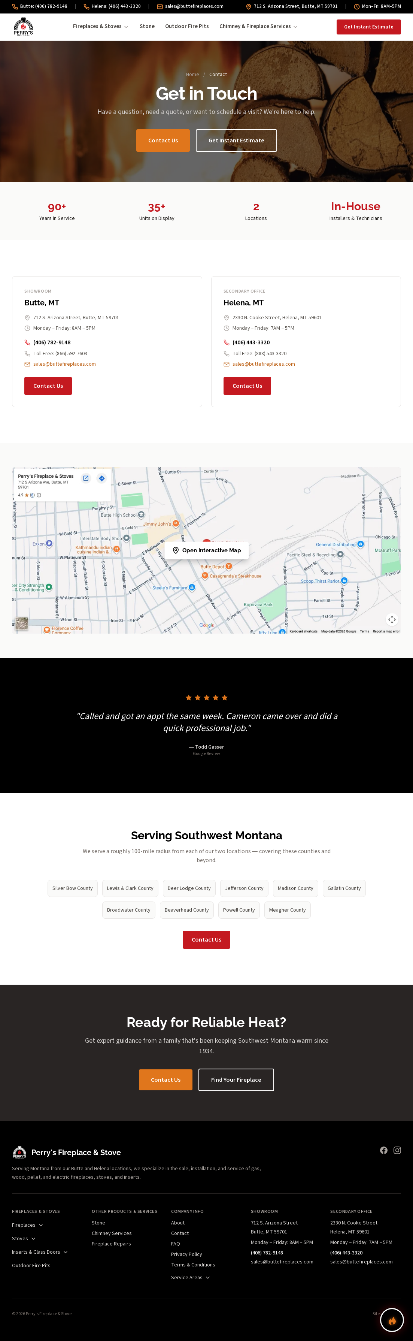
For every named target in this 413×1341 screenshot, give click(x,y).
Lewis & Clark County (130, 888)
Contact (180, 1233)
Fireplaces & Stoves (101, 26)
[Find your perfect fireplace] (392, 1320)
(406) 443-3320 (247, 342)
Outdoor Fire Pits (187, 26)
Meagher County (287, 910)
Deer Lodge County (189, 888)
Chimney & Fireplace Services (258, 26)
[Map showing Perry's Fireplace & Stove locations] (206, 550)
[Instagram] (397, 1150)
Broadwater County (129, 910)
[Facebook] (384, 1150)
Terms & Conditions (193, 1265)
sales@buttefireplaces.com (190, 6)
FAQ (175, 1244)
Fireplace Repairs (111, 1244)
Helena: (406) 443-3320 (112, 6)
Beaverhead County (187, 910)
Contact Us (163, 140)
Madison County (295, 888)
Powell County (239, 910)
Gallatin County (344, 888)
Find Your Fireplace (236, 1080)
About (178, 1223)
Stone (147, 26)
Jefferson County (244, 888)
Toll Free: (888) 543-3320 (255, 353)
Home (192, 74)
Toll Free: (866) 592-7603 (55, 353)
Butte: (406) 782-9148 (39, 6)
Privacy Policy (186, 1254)
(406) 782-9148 (47, 342)
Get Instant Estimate (369, 27)
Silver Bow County (72, 888)
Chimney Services (112, 1233)
